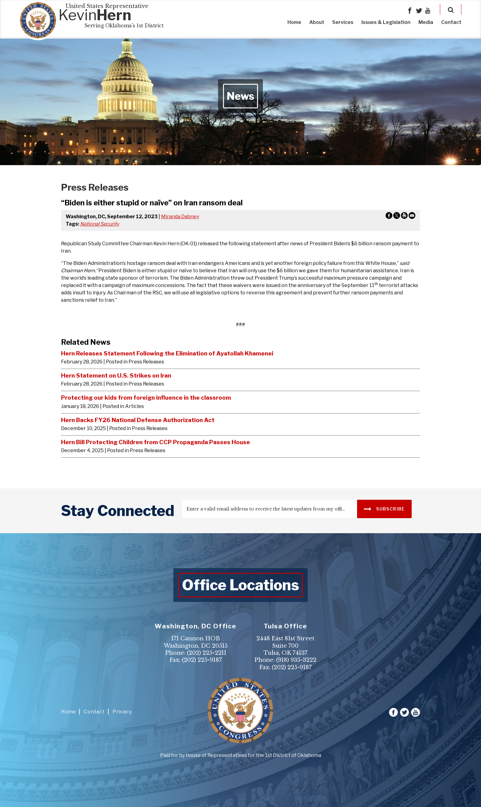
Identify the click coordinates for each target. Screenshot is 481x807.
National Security (99, 224)
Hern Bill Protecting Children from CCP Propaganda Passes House (155, 442)
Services (342, 22)
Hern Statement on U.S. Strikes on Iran (116, 375)
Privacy (122, 712)
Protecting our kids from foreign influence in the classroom (146, 397)
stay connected (117, 511)
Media (425, 22)
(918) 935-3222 (296, 660)
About (316, 22)
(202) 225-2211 (206, 653)
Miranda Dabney (180, 216)
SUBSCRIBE (384, 508)
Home (294, 22)
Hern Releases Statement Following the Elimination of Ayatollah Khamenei (167, 353)
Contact (451, 22)
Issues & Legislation (385, 22)
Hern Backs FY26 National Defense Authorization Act (137, 420)
